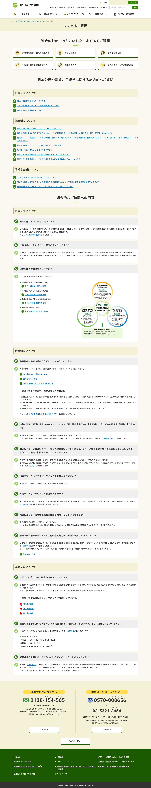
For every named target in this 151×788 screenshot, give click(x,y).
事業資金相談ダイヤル (50, 414)
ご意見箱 (59, 757)
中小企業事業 (28, 609)
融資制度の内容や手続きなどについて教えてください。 (39, 129)
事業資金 (25, 14)
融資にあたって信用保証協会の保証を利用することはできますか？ (43, 155)
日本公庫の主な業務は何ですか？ (30, 110)
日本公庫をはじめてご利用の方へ (33, 21)
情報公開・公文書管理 (22, 762)
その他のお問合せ (75, 741)
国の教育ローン (51, 14)
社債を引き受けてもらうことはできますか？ (34, 150)
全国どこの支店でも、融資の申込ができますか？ (36, 177)
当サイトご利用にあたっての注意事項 (114, 757)
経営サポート (101, 14)
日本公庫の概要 (33, 235)
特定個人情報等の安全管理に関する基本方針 (116, 762)
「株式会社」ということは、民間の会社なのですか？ (38, 106)
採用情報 (104, 7)
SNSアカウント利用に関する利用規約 (114, 766)
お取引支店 (31, 665)
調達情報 (71, 7)
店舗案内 (53, 7)
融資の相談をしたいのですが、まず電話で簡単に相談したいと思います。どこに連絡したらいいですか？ (58, 182)
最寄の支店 (108, 438)
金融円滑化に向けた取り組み (25, 774)
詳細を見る (44, 730)
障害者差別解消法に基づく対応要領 (28, 766)
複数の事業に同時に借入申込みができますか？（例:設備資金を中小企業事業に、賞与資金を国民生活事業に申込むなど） (65, 133)
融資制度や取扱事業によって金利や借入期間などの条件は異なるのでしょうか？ (49, 159)
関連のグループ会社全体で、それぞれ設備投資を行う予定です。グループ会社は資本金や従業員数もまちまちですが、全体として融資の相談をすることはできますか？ (77, 139)
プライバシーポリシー (65, 762)
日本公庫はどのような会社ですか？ (31, 101)
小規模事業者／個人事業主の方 (36, 53)
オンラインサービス (76, 14)
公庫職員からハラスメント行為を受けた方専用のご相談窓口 (75, 767)
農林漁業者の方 (114, 53)
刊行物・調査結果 (126, 14)
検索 (135, 7)
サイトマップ (61, 774)
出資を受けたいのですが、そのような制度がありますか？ (40, 145)
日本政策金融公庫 (26, 5)
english (103, 3)
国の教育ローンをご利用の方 (120, 65)
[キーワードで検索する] (120, 7)
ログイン (133, 2)
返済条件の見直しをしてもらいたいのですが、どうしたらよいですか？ (45, 187)
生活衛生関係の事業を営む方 (35, 65)
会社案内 (62, 7)
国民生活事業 (28, 604)
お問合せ (17, 757)
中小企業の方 (71, 53)
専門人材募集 (81, 7)
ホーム (14, 21)
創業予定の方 (71, 65)
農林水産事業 (28, 613)
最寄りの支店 (32, 414)
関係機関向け (93, 7)
